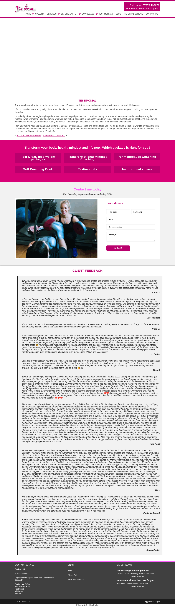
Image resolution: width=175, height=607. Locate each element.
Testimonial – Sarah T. (54, 135)
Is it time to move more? (29, 135)
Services (51, 14)
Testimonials (106, 14)
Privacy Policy (73, 575)
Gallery (39, 14)
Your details (115, 203)
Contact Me (152, 14)
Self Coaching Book (38, 169)
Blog (118, 14)
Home (28, 14)
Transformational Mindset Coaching (87, 158)
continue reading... (139, 576)
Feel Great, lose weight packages (38, 158)
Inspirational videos (137, 169)
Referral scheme (133, 14)
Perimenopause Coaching (137, 156)
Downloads (88, 14)
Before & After (69, 14)
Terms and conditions (76, 579)
